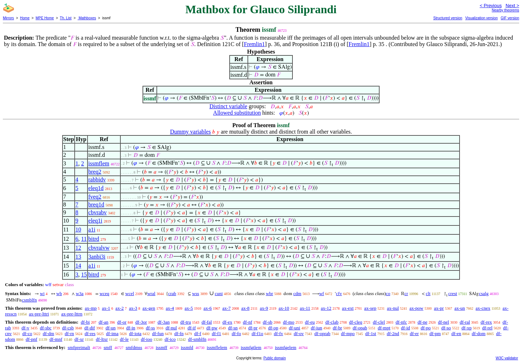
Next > (512, 5)
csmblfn (29, 300)
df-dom (478, 333)
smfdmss (134, 347)
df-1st (370, 333)
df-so (446, 327)
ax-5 (189, 308)
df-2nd (393, 333)
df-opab (360, 327)
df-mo (288, 322)
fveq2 (94, 197)
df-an (103, 322)
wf (321, 293)
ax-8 (245, 308)
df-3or (141, 322)
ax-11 (305, 308)
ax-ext (347, 308)
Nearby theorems (505, 10)
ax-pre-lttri (39, 313)
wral (151, 293)
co (388, 293)
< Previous (491, 5)
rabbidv (97, 179)
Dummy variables (190, 132)
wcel (129, 293)
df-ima (112, 333)
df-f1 (216, 333)
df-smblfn (197, 339)
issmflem (98, 163)
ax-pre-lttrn (71, 313)
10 (78, 229)
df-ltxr (102, 339)
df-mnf (55, 339)
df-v (25, 327)
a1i (91, 229)
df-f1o (257, 333)
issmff (161, 347)
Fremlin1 (254, 44)
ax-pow (416, 308)
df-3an (163, 322)
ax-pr (439, 308)
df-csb (68, 327)
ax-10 (283, 308)
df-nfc (401, 322)
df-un (111, 327)
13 (78, 257)
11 (83, 239)
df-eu (310, 322)
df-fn (179, 333)
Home (25, 18)
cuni (218, 293)
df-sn (233, 327)
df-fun (158, 333)
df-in (130, 327)
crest (452, 293)
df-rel (487, 327)
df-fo (236, 333)
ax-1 (106, 308)
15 (84, 274)
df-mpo (348, 333)
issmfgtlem (251, 347)
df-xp (467, 327)
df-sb (267, 322)
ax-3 (133, 308)
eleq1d (96, 188)
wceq (104, 293)
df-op (273, 327)
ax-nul (393, 308)
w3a (80, 293)
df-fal (206, 322)
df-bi (85, 322)
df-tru (185, 322)
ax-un (460, 308)
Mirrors (8, 18)
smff (108, 347)
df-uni (294, 327)
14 (78, 266)
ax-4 (170, 308)
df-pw (211, 327)
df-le (124, 339)
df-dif (89, 327)
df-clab (331, 322)
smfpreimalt (78, 347)
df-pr (252, 327)
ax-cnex (483, 308)
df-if (191, 327)
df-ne (422, 322)
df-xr (79, 339)
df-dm (48, 333)
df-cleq (355, 322)
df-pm (435, 333)
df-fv (278, 333)
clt (428, 293)
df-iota (135, 333)
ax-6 (208, 308)
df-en (456, 333)
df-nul (171, 327)
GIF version (510, 18)
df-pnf (31, 339)
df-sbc (46, 327)
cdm (297, 293)
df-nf (247, 322)
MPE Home (45, 18)
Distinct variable (228, 106)
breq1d (96, 204)
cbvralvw (99, 248)
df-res (90, 333)
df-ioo (146, 339)
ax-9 (264, 308)
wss (195, 293)
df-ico (170, 339)
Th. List (66, 18)
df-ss (150, 327)
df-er (414, 333)
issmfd (187, 347)
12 (78, 248)
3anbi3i (96, 257)
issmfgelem (285, 347)
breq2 (94, 172)
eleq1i (95, 221)
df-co (27, 333)
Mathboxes (86, 18)
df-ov (299, 333)
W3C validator (507, 358)
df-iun (316, 327)
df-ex (227, 322)
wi (42, 293)
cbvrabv (97, 212)
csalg (483, 293)
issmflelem (217, 347)
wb (59, 293)
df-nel (443, 322)
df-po (426, 327)
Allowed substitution (237, 113)
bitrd (93, 239)
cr (406, 293)
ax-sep (370, 308)
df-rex (486, 322)
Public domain (274, 358)
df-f (197, 333)
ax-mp (91, 308)
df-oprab (323, 333)
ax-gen (148, 308)
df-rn (69, 333)
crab (172, 293)
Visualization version (481, 18)
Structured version (447, 18)
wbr (269, 293)
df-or (121, 322)
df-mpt (384, 327)
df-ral (465, 322)
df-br (337, 327)
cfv (339, 293)
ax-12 (326, 308)
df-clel (379, 322)
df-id (405, 327)
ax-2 (119, 308)
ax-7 (226, 308)
